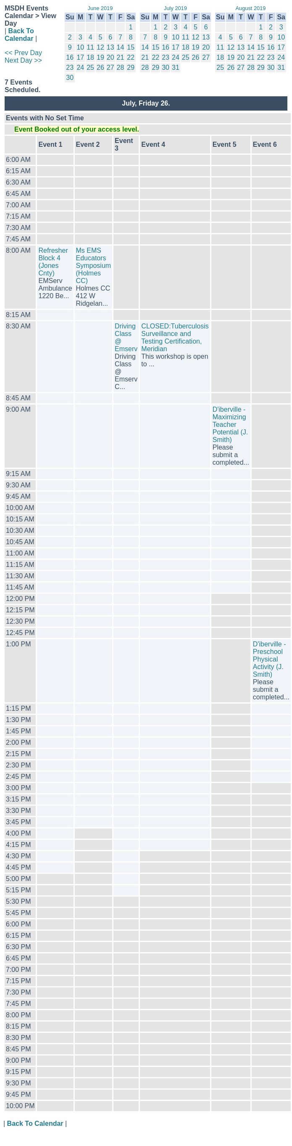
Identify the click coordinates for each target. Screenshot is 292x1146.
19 (100, 57)
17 (80, 57)
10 (80, 47)
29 (130, 67)
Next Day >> (23, 60)
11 (90, 47)
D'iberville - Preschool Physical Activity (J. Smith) (269, 659)
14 (120, 47)
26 (100, 67)
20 (110, 57)
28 (120, 67)
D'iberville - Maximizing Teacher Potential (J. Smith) (230, 424)
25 (90, 67)
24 (80, 67)
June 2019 (100, 8)
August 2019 (251, 8)
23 (70, 67)
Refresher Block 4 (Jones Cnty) (53, 262)
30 (70, 77)
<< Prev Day (23, 52)
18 (90, 57)
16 (70, 57)
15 (130, 47)
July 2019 (175, 8)
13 (110, 47)
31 (175, 67)
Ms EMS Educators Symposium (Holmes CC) (93, 265)
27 (110, 67)
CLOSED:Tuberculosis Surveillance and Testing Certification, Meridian (174, 337)
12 (100, 47)
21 (120, 57)
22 (130, 57)
